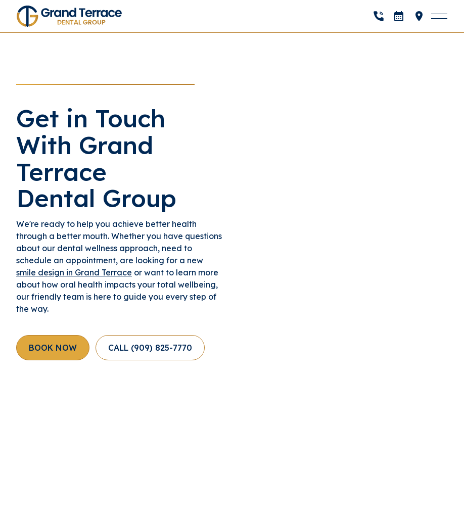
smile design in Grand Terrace (74, 272)
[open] (399, 16)
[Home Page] (69, 16)
